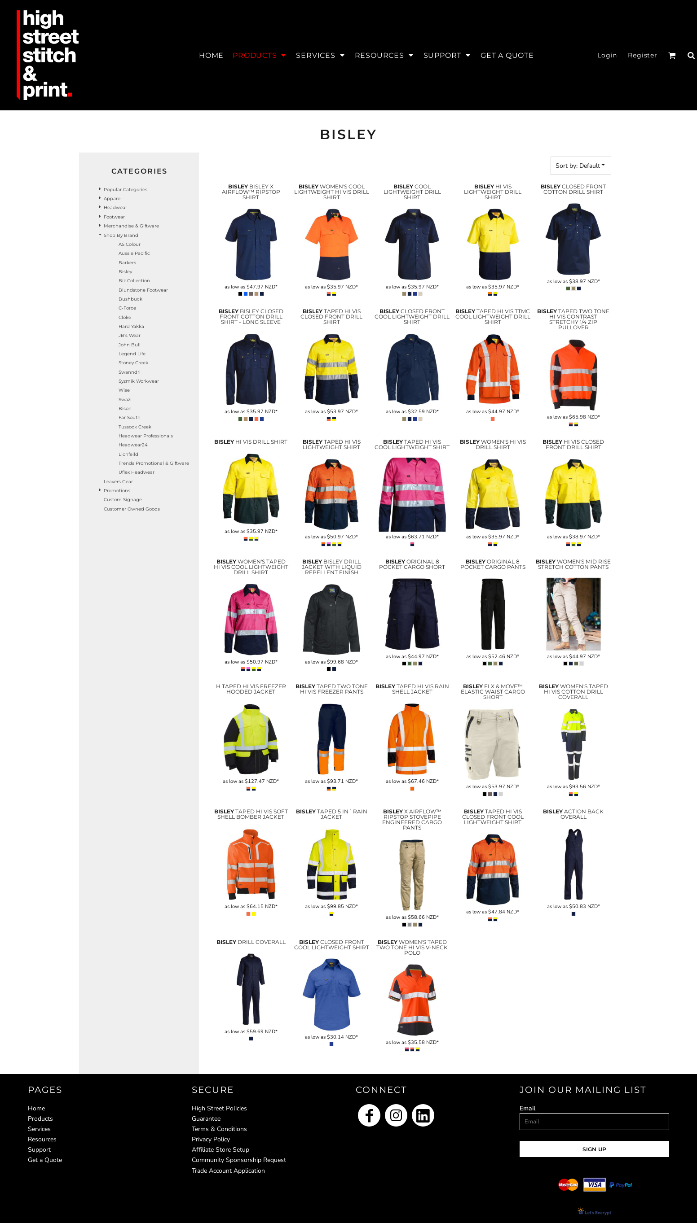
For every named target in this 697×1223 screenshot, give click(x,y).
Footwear (114, 217)
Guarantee (206, 1118)
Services (39, 1129)
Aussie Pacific (134, 253)
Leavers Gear (118, 482)
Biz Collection (134, 281)
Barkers (127, 263)
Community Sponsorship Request (239, 1160)
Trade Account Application (228, 1170)
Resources (42, 1139)
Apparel (113, 198)
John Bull (130, 345)
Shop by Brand (121, 235)
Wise (124, 390)
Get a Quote (45, 1160)
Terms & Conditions (219, 1129)
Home (36, 1108)
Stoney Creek (133, 363)
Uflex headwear (136, 472)
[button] (259, 55)
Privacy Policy (211, 1139)
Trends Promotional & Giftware (154, 463)
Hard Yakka (131, 326)
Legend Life (132, 354)
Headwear (115, 207)
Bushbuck (130, 299)
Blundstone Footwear (143, 290)
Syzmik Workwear (139, 381)
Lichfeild (128, 454)
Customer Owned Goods (132, 509)
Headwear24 (133, 445)
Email (527, 1108)
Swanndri (130, 372)
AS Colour (130, 244)
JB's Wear (130, 335)
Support (39, 1149)
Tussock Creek (135, 427)
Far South (130, 417)
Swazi (125, 399)
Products (40, 1118)
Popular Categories (125, 189)
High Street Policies (219, 1108)
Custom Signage (123, 499)
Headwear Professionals (146, 436)
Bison (125, 408)
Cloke (125, 317)
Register (642, 55)
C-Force (127, 308)
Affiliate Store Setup (220, 1149)
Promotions (117, 491)
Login (607, 55)
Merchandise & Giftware (131, 226)
